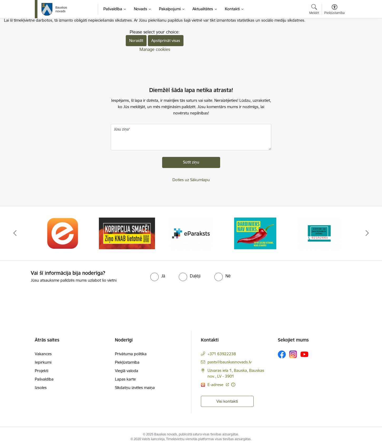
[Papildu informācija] (233, 385)
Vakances (43, 353)
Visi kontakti (227, 401)
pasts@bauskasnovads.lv (229, 361)
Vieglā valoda (126, 370)
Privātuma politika (131, 353)
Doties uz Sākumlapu (191, 179)
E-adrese (215, 384)
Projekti (41, 370)
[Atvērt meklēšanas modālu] (314, 10)
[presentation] (44, 298)
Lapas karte (125, 379)
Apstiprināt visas (165, 40)
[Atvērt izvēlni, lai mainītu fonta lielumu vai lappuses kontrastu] (334, 10)
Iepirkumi (43, 362)
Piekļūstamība (127, 362)
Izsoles (41, 387)
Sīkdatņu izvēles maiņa (135, 387)
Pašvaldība (44, 379)
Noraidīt (136, 40)
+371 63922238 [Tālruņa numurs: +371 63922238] (221, 353)
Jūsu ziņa (121, 129)
